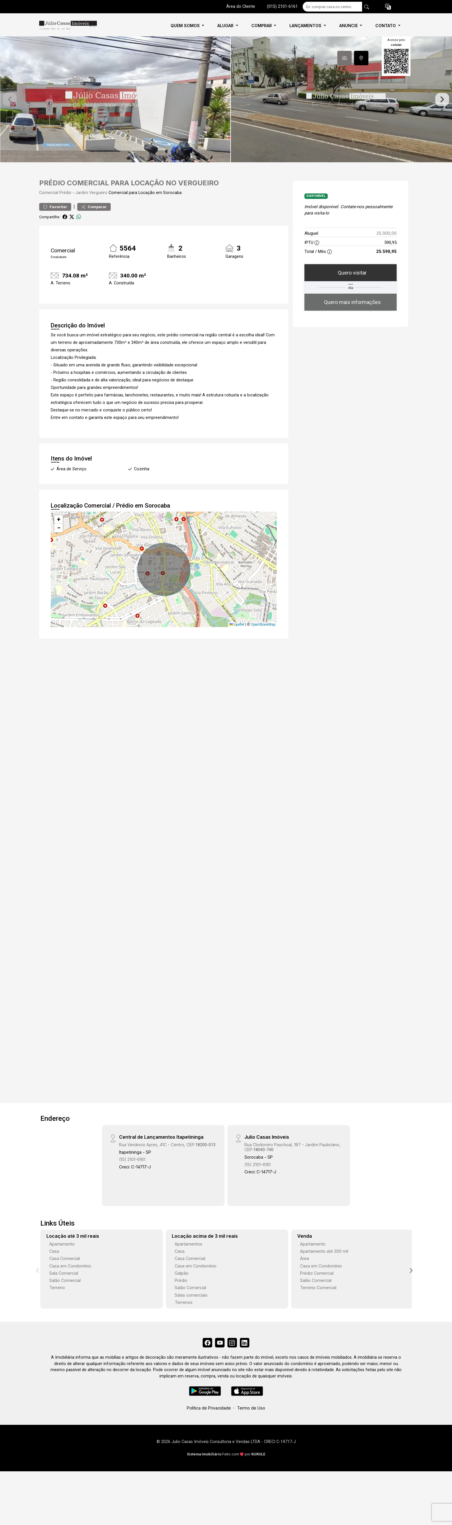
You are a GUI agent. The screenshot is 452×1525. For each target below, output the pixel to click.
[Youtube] (219, 1362)
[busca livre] (366, 7)
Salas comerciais (191, 1312)
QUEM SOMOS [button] (186, 25)
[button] (388, 7)
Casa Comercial (64, 1276)
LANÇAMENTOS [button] (306, 25)
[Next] (410, 1288)
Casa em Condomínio (70, 1283)
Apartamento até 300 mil (324, 1269)
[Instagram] (233, 1362)
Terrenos (184, 1320)
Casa (54, 1269)
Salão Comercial (65, 1298)
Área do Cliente (240, 6)
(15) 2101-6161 (132, 1177)
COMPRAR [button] (262, 25)
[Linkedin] (247, 1362)
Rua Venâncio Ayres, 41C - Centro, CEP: (167, 1162)
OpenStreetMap (263, 642)
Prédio (65, 210)
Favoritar (55, 225)
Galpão (182, 1291)
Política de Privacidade (209, 1427)
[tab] (344, 58)
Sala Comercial (63, 1291)
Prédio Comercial (317, 1291)
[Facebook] (204, 1362)
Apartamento (62, 1261)
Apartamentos (188, 1261)
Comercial (48, 210)
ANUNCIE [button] (349, 25)
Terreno (57, 1305)
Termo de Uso (251, 1427)
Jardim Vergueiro (91, 210)
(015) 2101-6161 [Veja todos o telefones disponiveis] (282, 6)
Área (304, 1276)
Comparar (94, 225)
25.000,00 (386, 251)
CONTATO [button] (386, 25)
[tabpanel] (226, 108)
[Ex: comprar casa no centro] (332, 7)
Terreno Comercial (318, 1305)
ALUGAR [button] (226, 25)
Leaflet (236, 642)
